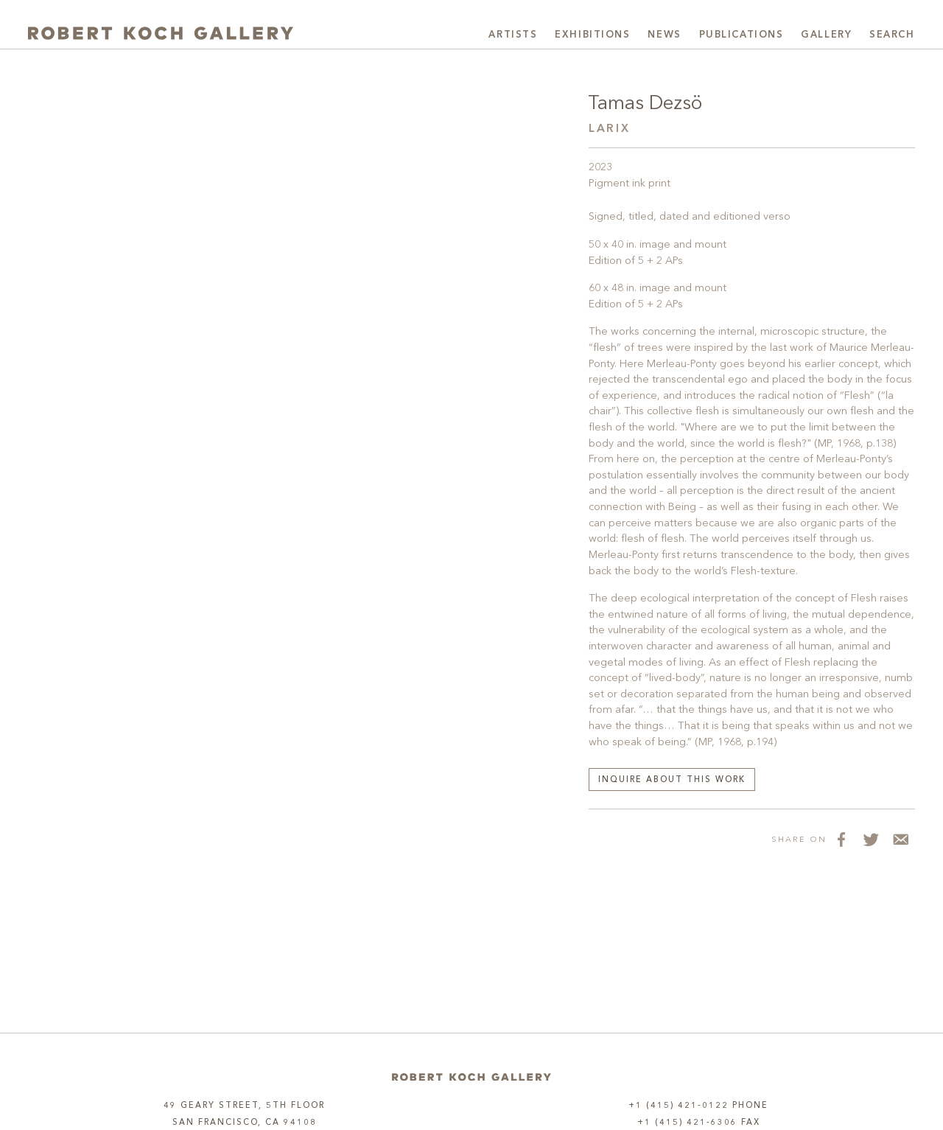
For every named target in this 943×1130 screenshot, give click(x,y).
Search (891, 35)
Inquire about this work (672, 780)
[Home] (471, 1077)
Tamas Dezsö (645, 104)
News (664, 35)
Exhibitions (592, 35)
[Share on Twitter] (871, 839)
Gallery (826, 35)
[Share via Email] (900, 839)
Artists (512, 35)
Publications (741, 35)
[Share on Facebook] (841, 839)
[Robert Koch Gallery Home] (160, 33)
